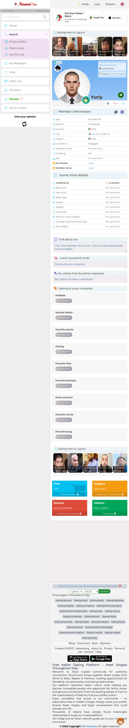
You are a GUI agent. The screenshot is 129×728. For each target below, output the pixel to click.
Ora (25, 4)
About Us (96, 648)
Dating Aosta (80, 600)
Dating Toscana (75, 627)
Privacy (108, 648)
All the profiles (15, 41)
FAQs (98, 651)
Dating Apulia (97, 600)
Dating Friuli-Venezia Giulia (73, 611)
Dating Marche (92, 616)
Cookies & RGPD (64, 648)
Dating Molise (109, 616)
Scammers (83, 643)
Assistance (120, 721)
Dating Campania (85, 605)
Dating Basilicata (115, 600)
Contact (88, 651)
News (72, 643)
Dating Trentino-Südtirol (71, 632)
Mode (83, 4)
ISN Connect (89, 726)
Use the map (14, 54)
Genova (96, 134)
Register (110, 4)
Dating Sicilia (118, 622)
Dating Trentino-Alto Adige (98, 627)
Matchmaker (14, 48)
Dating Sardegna (100, 622)
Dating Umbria (112, 632)
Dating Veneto (89, 638)
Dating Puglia (82, 622)
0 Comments (118, 73)
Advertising (82, 648)
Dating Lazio (96, 611)
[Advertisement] (89, 17)
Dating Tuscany (94, 632)
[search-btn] (45, 17)
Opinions (105, 643)
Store (95, 643)
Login (97, 4)
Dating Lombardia (72, 616)
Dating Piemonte (63, 622)
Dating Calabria (66, 605)
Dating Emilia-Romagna (109, 605)
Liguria (105, 133)
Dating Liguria (112, 611)
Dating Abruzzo (64, 600)
